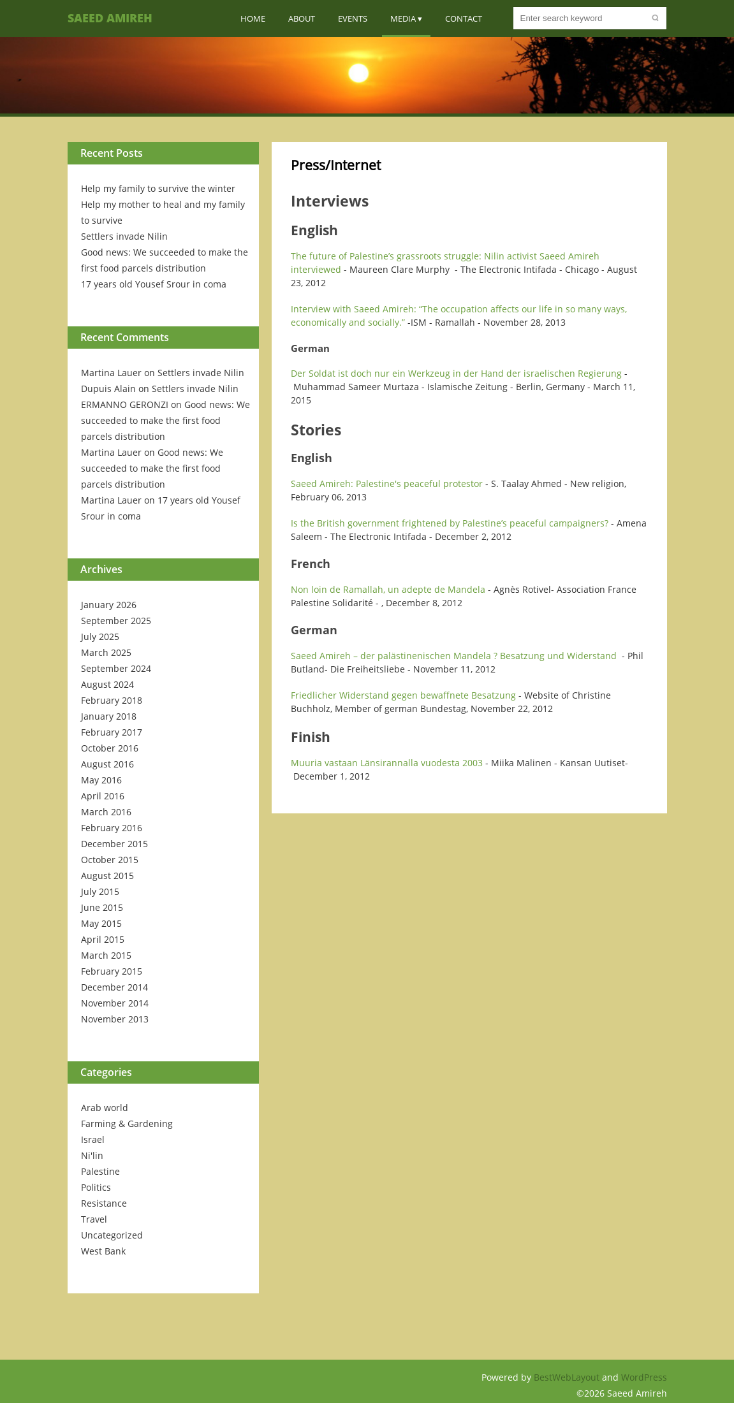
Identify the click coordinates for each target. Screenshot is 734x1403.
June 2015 (102, 907)
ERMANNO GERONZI (124, 404)
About (301, 18)
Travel (94, 1219)
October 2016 (109, 748)
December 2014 (114, 987)
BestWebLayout (568, 1377)
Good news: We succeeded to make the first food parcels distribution (165, 420)
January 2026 (108, 605)
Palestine (100, 1171)
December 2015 (114, 844)
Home (252, 18)
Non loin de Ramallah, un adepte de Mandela (388, 589)
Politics (96, 1187)
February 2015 (111, 971)
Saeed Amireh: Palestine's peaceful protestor (387, 483)
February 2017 (111, 732)
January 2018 (108, 716)
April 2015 (102, 939)
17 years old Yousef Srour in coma (153, 284)
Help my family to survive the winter (158, 188)
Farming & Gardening (127, 1123)
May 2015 (101, 923)
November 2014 (115, 1003)
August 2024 (107, 684)
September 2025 (116, 620)
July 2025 (100, 636)
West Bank (103, 1251)
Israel (93, 1139)
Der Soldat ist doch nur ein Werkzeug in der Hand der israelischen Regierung (456, 373)
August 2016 (107, 764)
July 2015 (100, 891)
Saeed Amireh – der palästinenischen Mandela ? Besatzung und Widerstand (454, 656)
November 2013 (115, 1019)
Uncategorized (112, 1235)
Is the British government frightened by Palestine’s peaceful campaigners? (449, 523)
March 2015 (106, 955)
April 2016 (102, 796)
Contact (463, 18)
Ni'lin (92, 1155)
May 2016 (101, 780)
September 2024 (116, 668)
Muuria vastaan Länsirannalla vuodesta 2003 (387, 763)
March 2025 (106, 652)
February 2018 (111, 700)
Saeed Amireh (110, 17)
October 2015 (109, 860)
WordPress (644, 1377)
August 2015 (107, 875)
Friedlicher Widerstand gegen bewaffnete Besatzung (403, 695)
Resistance (104, 1203)
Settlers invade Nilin (124, 236)
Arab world (104, 1107)
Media (403, 18)
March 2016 (106, 812)
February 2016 (111, 828)
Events (352, 18)
